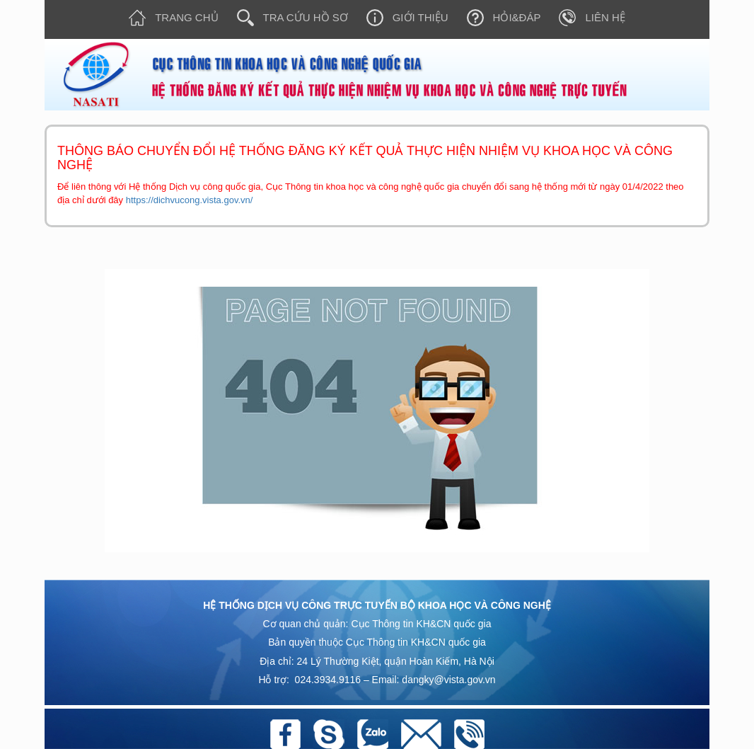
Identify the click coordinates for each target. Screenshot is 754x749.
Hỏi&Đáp (499, 17)
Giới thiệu (402, 17)
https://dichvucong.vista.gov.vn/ (189, 200)
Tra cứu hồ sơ (288, 17)
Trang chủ (169, 17)
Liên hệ (587, 17)
